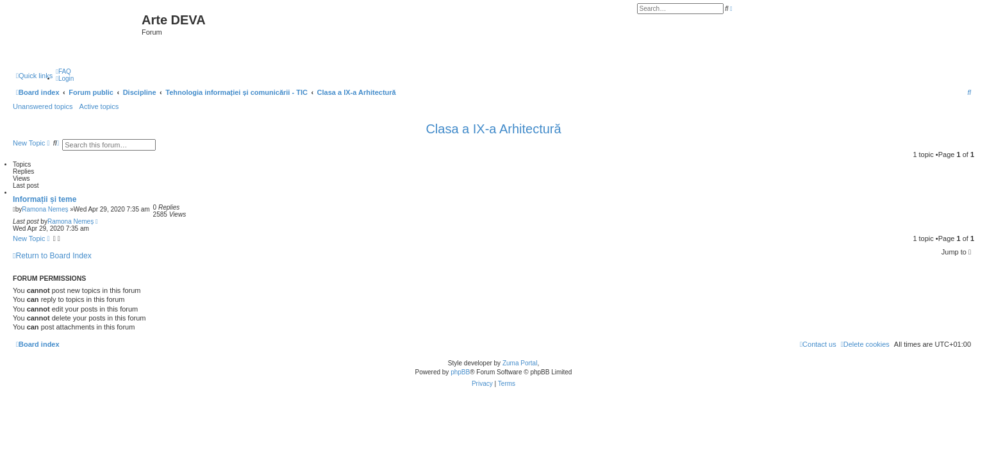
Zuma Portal (519, 363)
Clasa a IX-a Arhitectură (493, 129)
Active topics (99, 106)
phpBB (460, 372)
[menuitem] (63, 71)
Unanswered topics (43, 106)
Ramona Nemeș (45, 209)
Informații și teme (44, 199)
